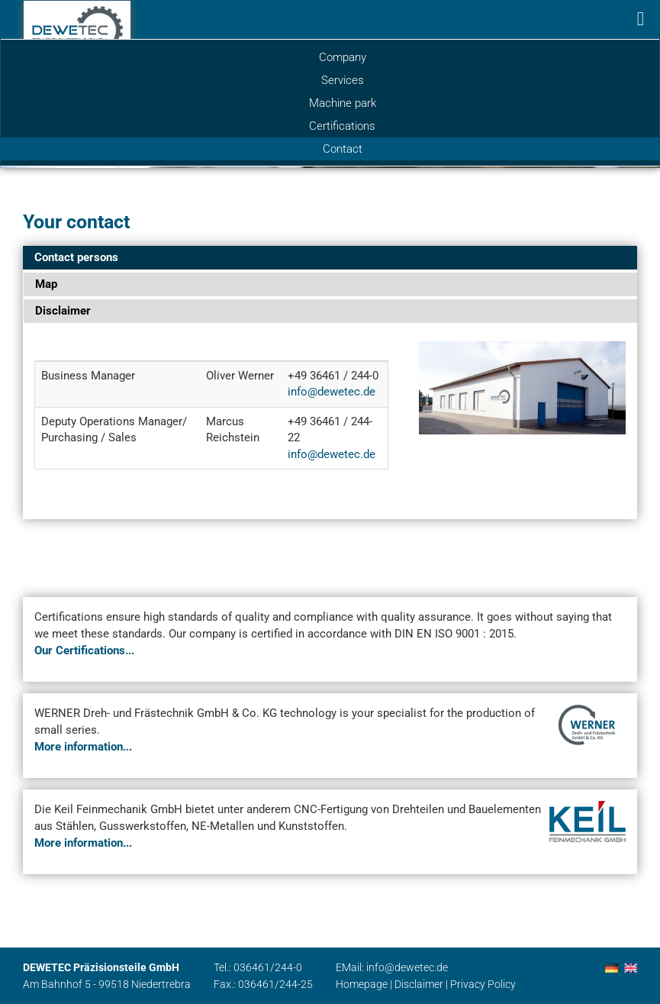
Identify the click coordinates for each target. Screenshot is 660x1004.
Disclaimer (418, 984)
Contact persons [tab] (76, 257)
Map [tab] (46, 284)
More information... (83, 747)
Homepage (362, 984)
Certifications (342, 126)
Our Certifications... (84, 650)
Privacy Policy (483, 984)
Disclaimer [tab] (63, 311)
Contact (342, 149)
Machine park (342, 103)
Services (342, 80)
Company (342, 57)
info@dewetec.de (331, 392)
